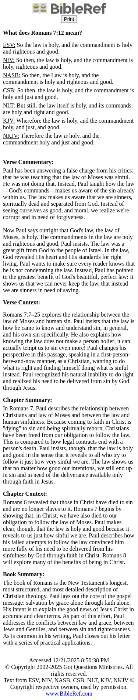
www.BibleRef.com (69, 693)
